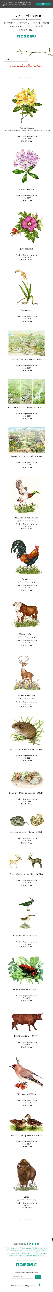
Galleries (14, 1248)
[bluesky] (28, 36)
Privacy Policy (39, 1256)
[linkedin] (25, 36)
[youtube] (22, 36)
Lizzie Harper (26, 15)
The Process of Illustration (18, 1254)
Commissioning (25, 1248)
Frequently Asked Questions (20, 1256)
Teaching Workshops (38, 1254)
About (7, 1248)
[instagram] (34, 36)
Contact (36, 1250)
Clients (44, 1250)
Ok (43, 4)
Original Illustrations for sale (19, 1250)
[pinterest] (31, 36)
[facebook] (18, 36)
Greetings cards (20, 1252)
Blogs (46, 1248)
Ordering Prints (34, 1252)
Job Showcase (37, 1248)
